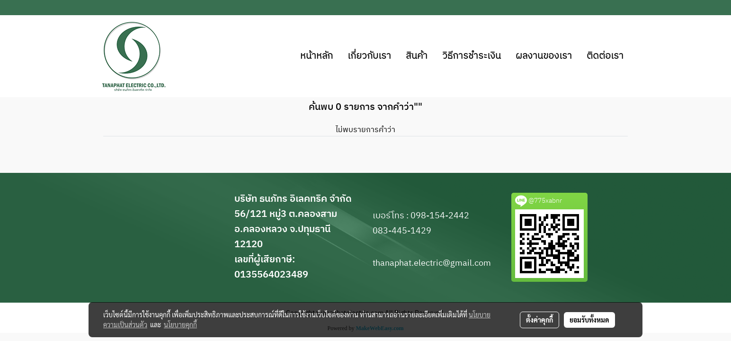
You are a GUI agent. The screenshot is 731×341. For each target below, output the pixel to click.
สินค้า (417, 56)
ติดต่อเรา (605, 56)
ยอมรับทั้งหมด (589, 319)
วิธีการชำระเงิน (471, 56)
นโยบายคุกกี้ (180, 324)
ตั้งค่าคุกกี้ (539, 319)
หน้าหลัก (316, 56)
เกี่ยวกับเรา (369, 56)
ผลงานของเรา (544, 56)
